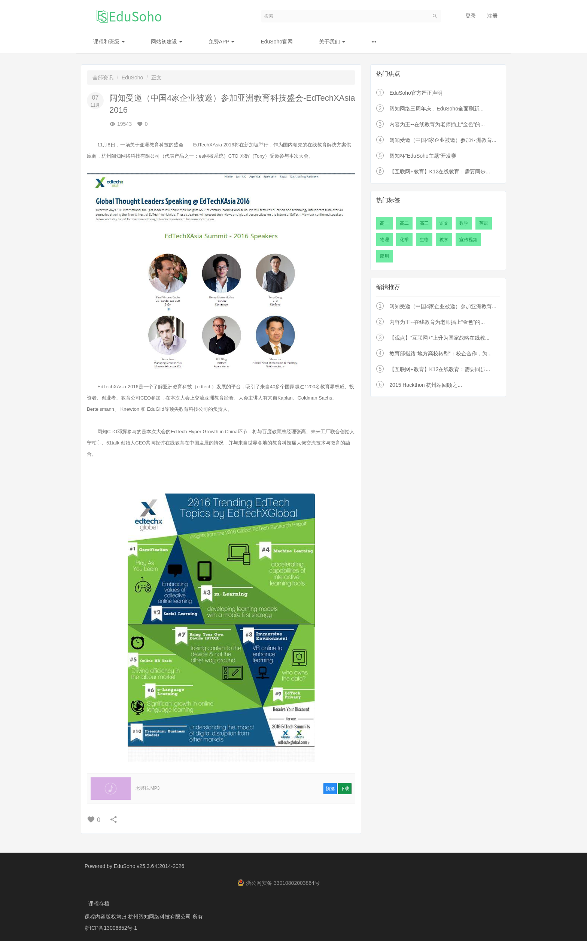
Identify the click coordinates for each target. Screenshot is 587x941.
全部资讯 (102, 78)
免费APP (222, 42)
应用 (384, 256)
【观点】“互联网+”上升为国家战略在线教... (439, 338)
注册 (492, 16)
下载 (344, 788)
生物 (424, 239)
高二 (404, 223)
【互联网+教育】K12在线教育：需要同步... (439, 171)
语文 (444, 223)
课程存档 (98, 904)
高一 (384, 223)
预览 (330, 788)
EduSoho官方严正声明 (415, 93)
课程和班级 (109, 42)
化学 (404, 239)
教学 (444, 239)
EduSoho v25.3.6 (134, 866)
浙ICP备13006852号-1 (111, 928)
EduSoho (132, 78)
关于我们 (332, 42)
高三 (424, 223)
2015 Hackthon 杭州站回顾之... (425, 385)
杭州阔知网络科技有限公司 (160, 917)
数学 (463, 223)
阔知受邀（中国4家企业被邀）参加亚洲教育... (442, 140)
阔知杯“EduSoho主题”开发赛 (422, 156)
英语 (483, 223)
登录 (470, 16)
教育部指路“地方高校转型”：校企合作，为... (440, 353)
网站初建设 (166, 42)
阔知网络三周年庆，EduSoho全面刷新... (436, 109)
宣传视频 (468, 239)
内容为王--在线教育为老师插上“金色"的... (437, 124)
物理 (384, 239)
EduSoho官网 (277, 42)
